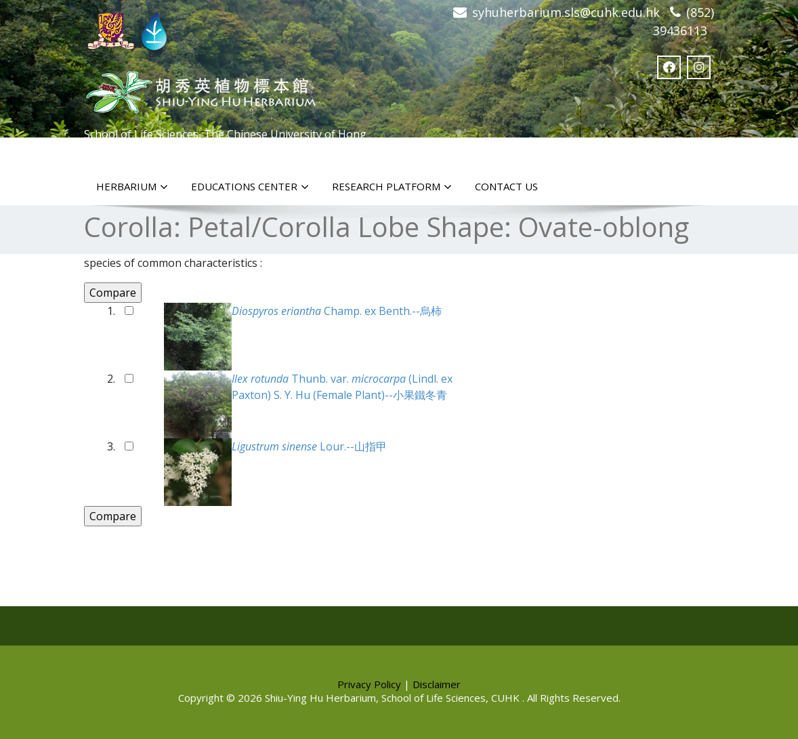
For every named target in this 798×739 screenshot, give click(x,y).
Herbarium (132, 187)
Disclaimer (437, 684)
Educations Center (250, 187)
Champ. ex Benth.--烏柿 (337, 310)
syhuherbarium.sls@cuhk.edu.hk (566, 12)
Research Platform (392, 187)
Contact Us (506, 186)
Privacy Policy (369, 684)
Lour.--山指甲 (309, 446)
